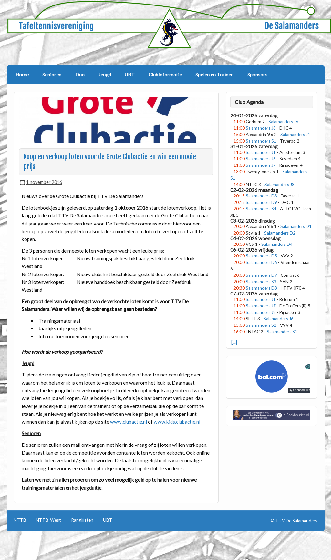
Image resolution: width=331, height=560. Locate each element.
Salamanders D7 (261, 275)
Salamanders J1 (295, 134)
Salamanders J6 (283, 121)
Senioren (51, 74)
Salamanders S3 (261, 281)
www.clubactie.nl (128, 422)
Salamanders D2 (279, 232)
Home (22, 74)
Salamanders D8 (261, 288)
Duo (80, 74)
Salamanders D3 (261, 195)
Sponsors (257, 74)
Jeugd (104, 74)
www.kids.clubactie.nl (177, 422)
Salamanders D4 (277, 244)
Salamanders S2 (261, 325)
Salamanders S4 (261, 208)
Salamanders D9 (261, 202)
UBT (130, 74)
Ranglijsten (82, 520)
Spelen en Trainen (214, 74)
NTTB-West (48, 520)
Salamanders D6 (261, 262)
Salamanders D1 (296, 226)
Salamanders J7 (261, 165)
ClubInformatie (165, 74)
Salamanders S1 (261, 141)
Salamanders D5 (261, 255)
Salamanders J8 (261, 128)
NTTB (20, 520)
